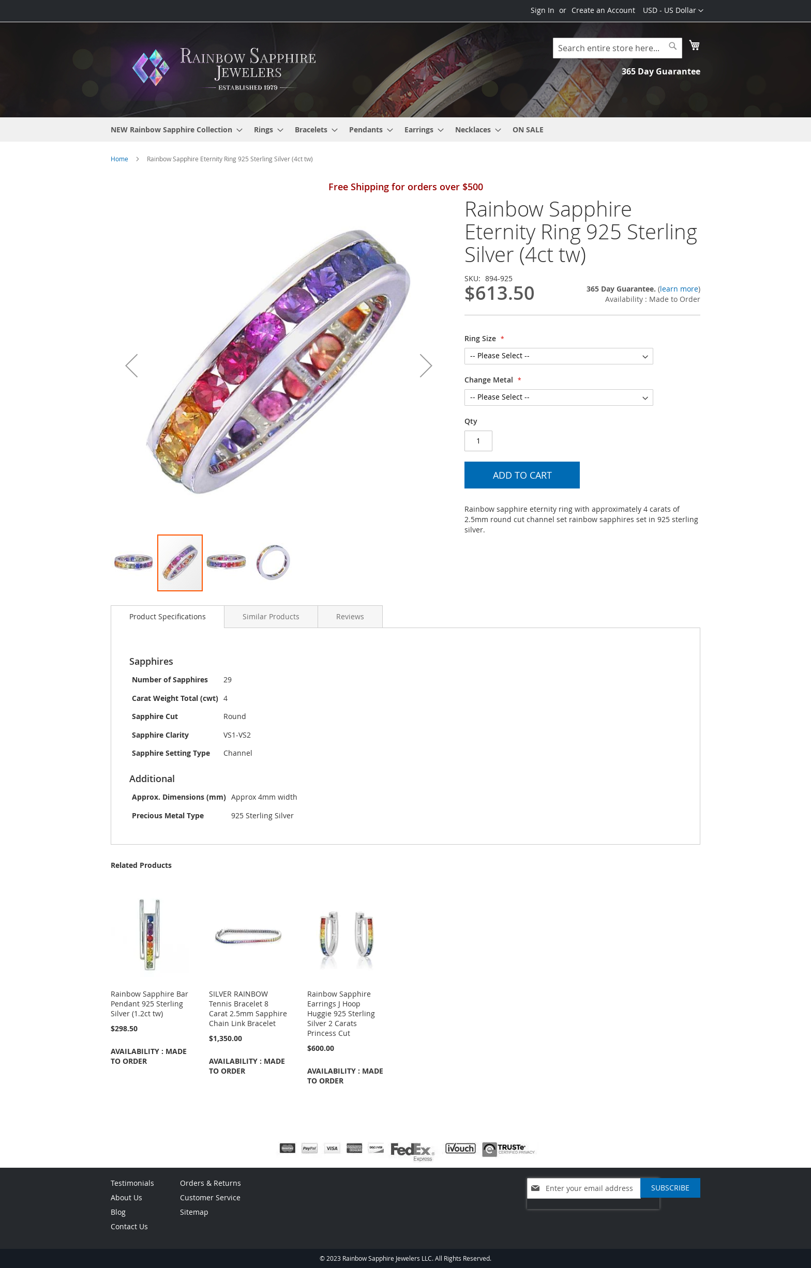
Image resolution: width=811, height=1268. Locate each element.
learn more (679, 289)
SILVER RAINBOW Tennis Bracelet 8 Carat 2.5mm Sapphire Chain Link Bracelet (248, 1008)
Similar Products (271, 616)
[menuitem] (173, 129)
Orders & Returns (210, 1183)
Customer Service (210, 1197)
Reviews (350, 616)
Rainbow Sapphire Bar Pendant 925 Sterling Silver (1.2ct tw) (149, 1003)
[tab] (167, 616)
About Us (126, 1197)
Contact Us (129, 1226)
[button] (673, 11)
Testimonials (132, 1183)
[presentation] (593, 1214)
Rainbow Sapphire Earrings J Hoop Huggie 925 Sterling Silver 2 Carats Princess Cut (341, 1013)
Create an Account (603, 10)
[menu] (405, 129)
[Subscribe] (670, 1188)
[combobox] (617, 48)
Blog (118, 1212)
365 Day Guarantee (661, 71)
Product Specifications (167, 616)
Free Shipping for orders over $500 (405, 186)
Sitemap (194, 1212)
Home (119, 159)
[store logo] (227, 69)
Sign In (542, 10)
